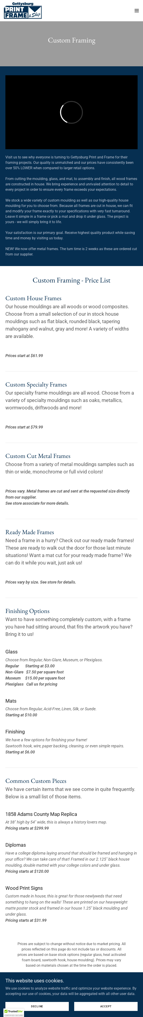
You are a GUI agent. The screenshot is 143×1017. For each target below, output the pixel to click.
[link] (23, 10)
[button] (136, 10)
